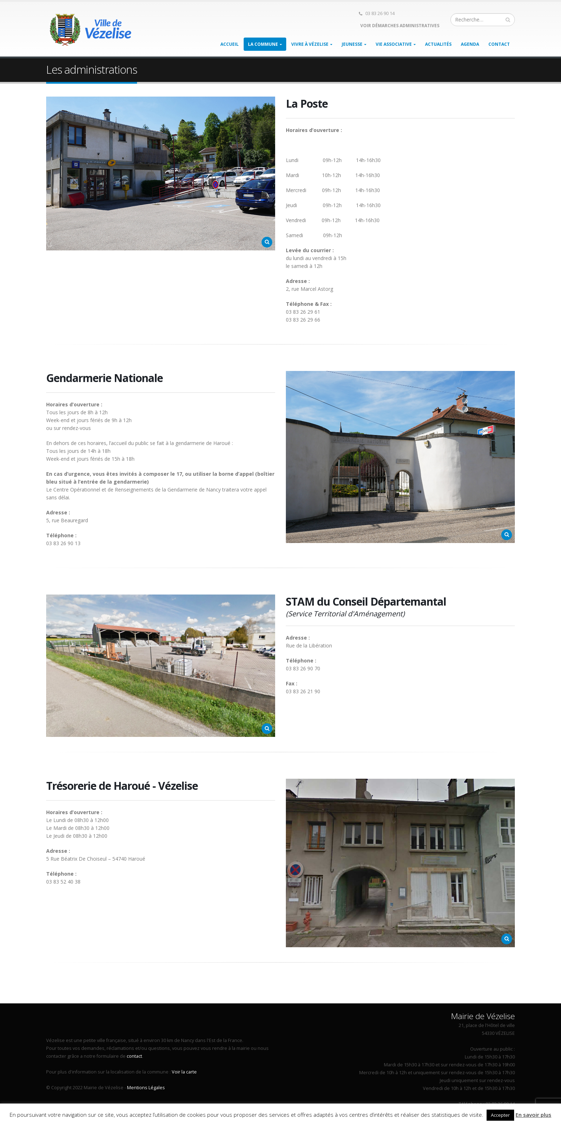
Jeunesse (352, 44)
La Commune (263, 44)
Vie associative (394, 44)
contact (134, 1056)
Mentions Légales (146, 1088)
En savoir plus (533, 1114)
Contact (499, 44)
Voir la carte (184, 1072)
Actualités (438, 44)
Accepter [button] (500, 1115)
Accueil (229, 44)
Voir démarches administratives (399, 26)
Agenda (470, 44)
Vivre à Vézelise (309, 44)
